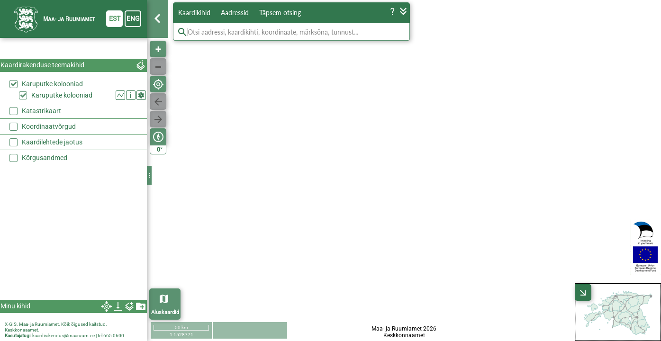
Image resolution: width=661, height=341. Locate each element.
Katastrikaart (41, 111)
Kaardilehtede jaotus (52, 142)
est (114, 18)
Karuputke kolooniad (52, 84)
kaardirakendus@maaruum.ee (63, 335)
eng (133, 18)
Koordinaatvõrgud (49, 126)
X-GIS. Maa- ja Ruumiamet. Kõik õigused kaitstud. (56, 324)
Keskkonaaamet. (22, 329)
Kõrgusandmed (44, 158)
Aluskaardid (165, 312)
